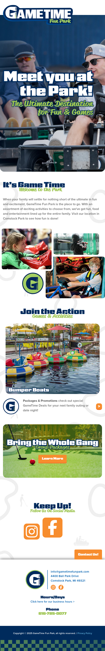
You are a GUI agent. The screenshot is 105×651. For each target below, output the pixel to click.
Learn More (52, 458)
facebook (52, 528)
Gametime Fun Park (38, 15)
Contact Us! (88, 554)
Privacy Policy (84, 633)
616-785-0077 (53, 614)
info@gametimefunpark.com (70, 571)
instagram (32, 532)
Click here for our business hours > (52, 602)
